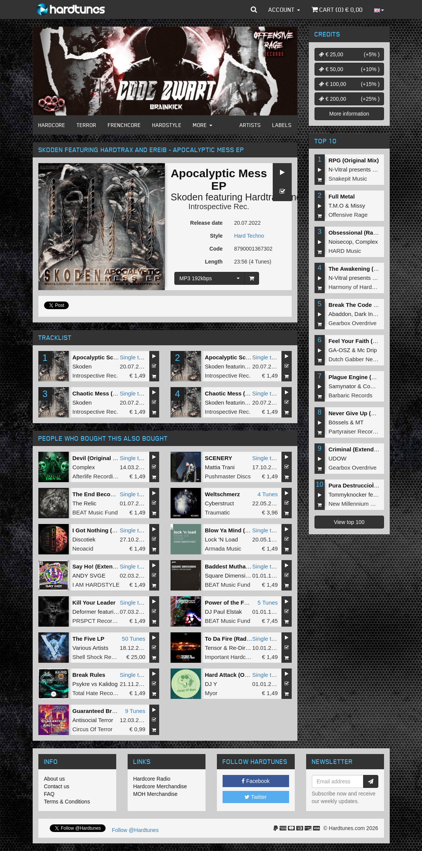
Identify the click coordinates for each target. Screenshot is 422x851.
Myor (211, 693)
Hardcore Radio (152, 779)
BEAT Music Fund (95, 512)
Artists (250, 125)
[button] (254, 9)
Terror (86, 125)
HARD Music (345, 251)
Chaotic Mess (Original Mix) (110, 393)
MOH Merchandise (155, 794)
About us (54, 779)
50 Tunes (133, 638)
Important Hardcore (229, 657)
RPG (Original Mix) (354, 160)
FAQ (49, 794)
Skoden (187, 197)
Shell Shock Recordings (103, 657)
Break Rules (89, 675)
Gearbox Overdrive (353, 323)
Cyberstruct (219, 503)
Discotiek (84, 539)
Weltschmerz (222, 494)
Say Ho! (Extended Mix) (104, 566)
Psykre (81, 684)
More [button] (202, 125)
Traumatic (217, 512)
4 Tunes (268, 494)
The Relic (84, 503)
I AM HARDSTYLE (96, 584)
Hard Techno (249, 236)
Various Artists (91, 648)
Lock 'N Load (221, 539)
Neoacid (83, 548)
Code (216, 249)
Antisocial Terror (93, 720)
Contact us (57, 786)
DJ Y (211, 684)
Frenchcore (124, 125)
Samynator (342, 386)
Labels (282, 125)
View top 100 (349, 522)
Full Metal (342, 196)
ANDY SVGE (89, 575)
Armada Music (223, 548)
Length (214, 262)
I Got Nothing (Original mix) (110, 530)
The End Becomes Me (102, 494)
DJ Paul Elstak (223, 611)
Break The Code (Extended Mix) (371, 305)
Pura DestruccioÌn (355, 485)
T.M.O (336, 205)
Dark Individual (373, 314)
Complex (84, 467)
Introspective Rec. (218, 206)
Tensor (213, 648)
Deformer (84, 611)
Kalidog (108, 684)
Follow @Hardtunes (135, 830)
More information (349, 114)
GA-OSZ (340, 350)
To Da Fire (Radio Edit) (235, 638)
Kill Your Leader (94, 602)
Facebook (255, 781)
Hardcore (51, 125)
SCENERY (218, 458)
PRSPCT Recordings (99, 621)
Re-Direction (245, 648)
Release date (206, 223)
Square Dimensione (230, 575)
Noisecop (340, 241)
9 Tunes (135, 711)
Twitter (256, 797)
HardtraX (264, 197)
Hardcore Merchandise (160, 786)
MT (360, 422)
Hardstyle (167, 125)
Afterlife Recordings (97, 476)
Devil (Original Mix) (98, 458)
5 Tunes (268, 602)
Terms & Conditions (67, 802)
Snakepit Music (348, 178)
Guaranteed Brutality (101, 711)
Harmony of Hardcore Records (367, 287)
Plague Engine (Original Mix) (367, 377)
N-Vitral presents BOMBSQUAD (369, 169)
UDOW (338, 458)
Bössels (339, 422)
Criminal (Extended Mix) (361, 449)
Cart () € (337, 9)
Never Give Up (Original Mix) (367, 413)
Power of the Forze (230, 602)
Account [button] (284, 9)
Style (216, 236)
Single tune (134, 357)
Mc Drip (367, 350)
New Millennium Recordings (364, 503)
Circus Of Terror (93, 729)
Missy (358, 205)
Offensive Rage (348, 214)
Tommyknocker (348, 494)
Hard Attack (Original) (234, 675)
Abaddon (340, 314)
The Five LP (88, 638)
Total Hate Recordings (101, 693)
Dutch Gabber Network (358, 359)
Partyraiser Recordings (358, 431)
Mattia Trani (219, 467)
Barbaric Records (351, 395)
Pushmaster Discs (228, 476)
